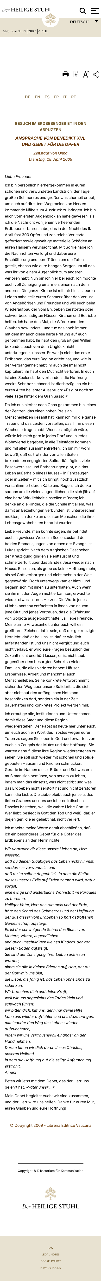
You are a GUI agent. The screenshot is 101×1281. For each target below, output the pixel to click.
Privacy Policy (50, 1268)
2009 (32, 31)
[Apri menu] (94, 11)
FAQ (50, 1247)
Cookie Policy (51, 1261)
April (43, 31)
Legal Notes (51, 1254)
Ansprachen (14, 31)
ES (47, 97)
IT (65, 97)
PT (73, 97)
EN (37, 97)
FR (56, 97)
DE (27, 97)
